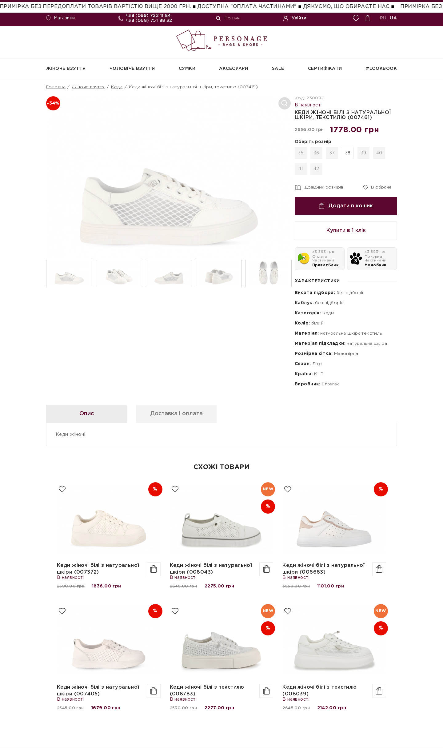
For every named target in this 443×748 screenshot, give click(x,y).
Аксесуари (233, 68)
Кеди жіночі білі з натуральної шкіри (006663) (323, 569)
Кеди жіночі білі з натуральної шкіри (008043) (211, 569)
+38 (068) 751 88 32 (149, 20)
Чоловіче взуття (132, 68)
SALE (278, 68)
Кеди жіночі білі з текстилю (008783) (207, 690)
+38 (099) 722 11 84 (148, 16)
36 (316, 153)
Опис (86, 413)
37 (332, 153)
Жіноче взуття (66, 68)
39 (363, 153)
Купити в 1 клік (346, 230)
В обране (377, 187)
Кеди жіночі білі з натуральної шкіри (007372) (98, 569)
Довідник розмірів (319, 188)
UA (393, 18)
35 (301, 153)
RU (383, 18)
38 (348, 153)
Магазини (60, 18)
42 (316, 169)
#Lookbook (381, 68)
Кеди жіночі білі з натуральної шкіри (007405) (98, 690)
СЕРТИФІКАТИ (325, 68)
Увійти (294, 18)
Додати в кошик (346, 206)
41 (300, 169)
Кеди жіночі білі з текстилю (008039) (319, 690)
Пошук (228, 18)
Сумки (187, 68)
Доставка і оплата (176, 413)
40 (379, 153)
